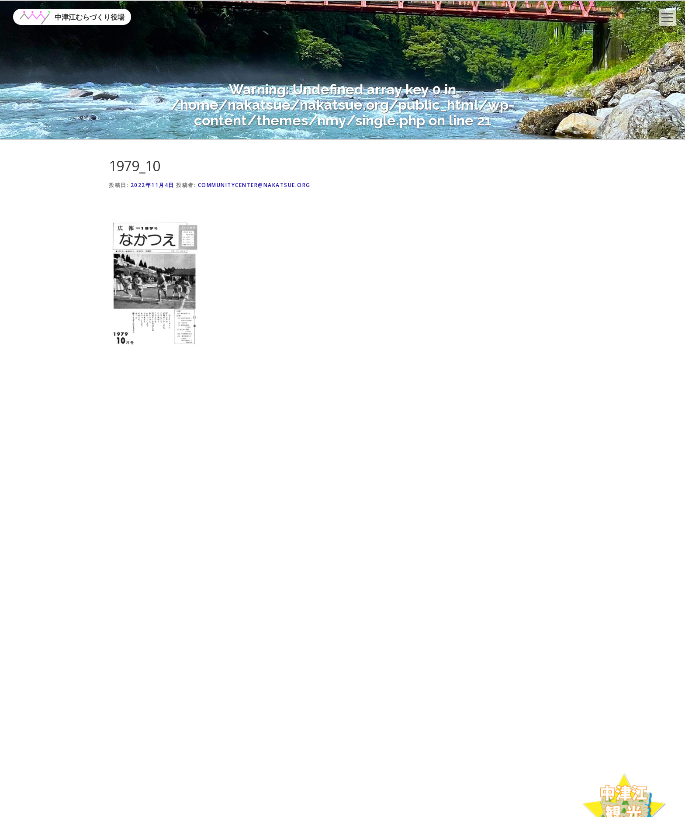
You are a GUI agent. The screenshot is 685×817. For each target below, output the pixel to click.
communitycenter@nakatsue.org (254, 185)
